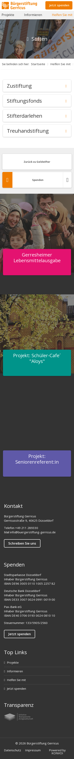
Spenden (37, 180)
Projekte (8, 15)
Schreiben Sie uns (22, 543)
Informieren (33, 15)
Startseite (38, 64)
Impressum (33, 750)
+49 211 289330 (26, 528)
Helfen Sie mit (62, 15)
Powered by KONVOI (57, 751)
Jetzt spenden (59, 5)
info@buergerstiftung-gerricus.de (33, 532)
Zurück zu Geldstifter (37, 161)
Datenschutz (12, 750)
